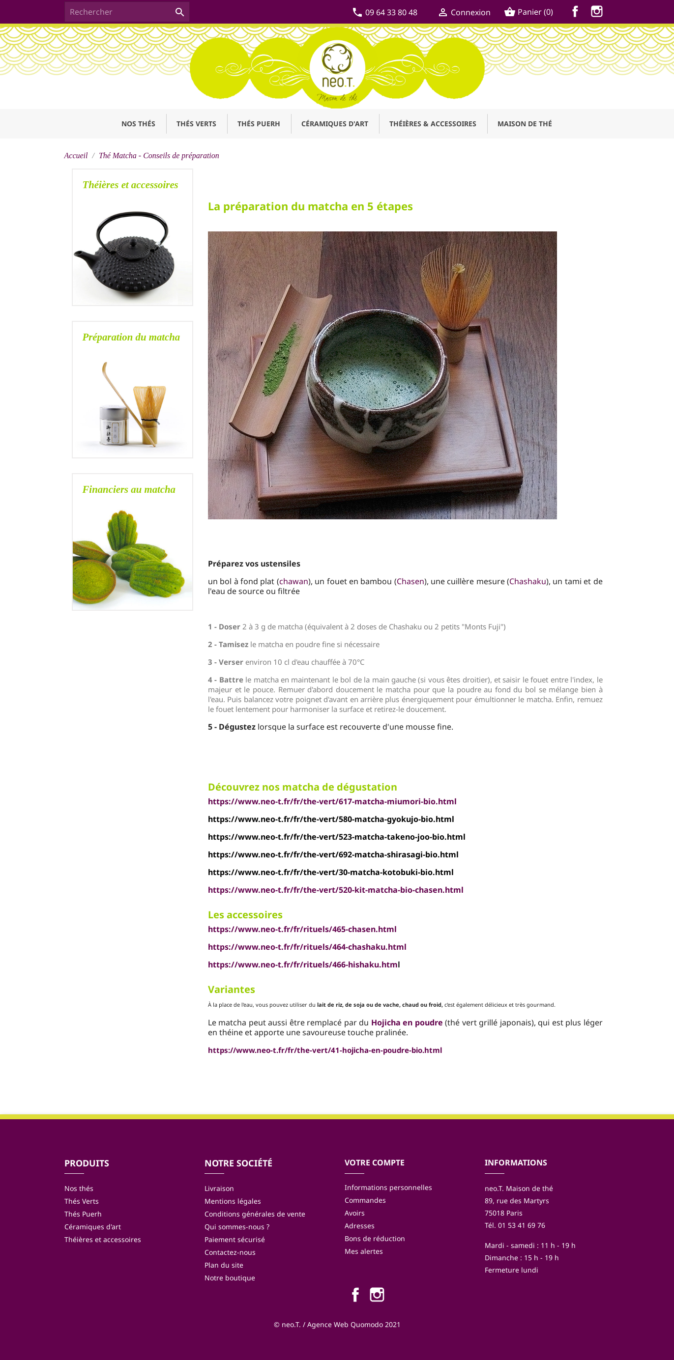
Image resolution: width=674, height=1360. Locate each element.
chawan (293, 581)
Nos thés (78, 1188)
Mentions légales (233, 1201)
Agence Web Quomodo (345, 1324)
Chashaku (527, 581)
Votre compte (375, 1162)
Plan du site (224, 1265)
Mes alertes (364, 1251)
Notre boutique (230, 1277)
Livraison (219, 1188)
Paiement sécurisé (235, 1239)
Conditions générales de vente (255, 1213)
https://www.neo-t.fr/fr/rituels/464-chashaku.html (307, 946)
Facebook (577, 13)
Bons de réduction (375, 1238)
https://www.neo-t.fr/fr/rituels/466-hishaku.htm (303, 964)
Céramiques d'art (92, 1226)
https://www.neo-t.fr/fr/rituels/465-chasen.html (302, 929)
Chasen (410, 581)
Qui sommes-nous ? (237, 1226)
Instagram (599, 13)
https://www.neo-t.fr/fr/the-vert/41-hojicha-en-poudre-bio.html (325, 1050)
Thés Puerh (83, 1213)
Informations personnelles (388, 1187)
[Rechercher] (127, 11)
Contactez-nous (230, 1252)
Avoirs (355, 1213)
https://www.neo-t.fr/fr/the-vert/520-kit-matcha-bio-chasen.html (336, 889)
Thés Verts (81, 1201)
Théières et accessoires (102, 1239)
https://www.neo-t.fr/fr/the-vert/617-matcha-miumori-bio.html (332, 801)
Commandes (365, 1200)
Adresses (360, 1225)
